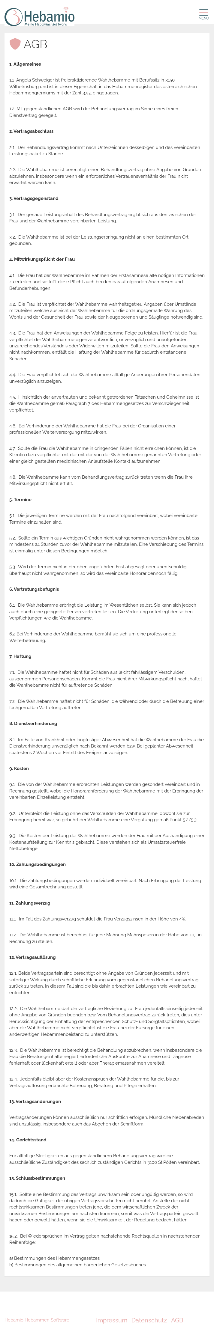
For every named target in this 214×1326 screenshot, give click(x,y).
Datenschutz (149, 1320)
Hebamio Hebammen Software (37, 1320)
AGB (177, 1320)
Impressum (111, 1320)
